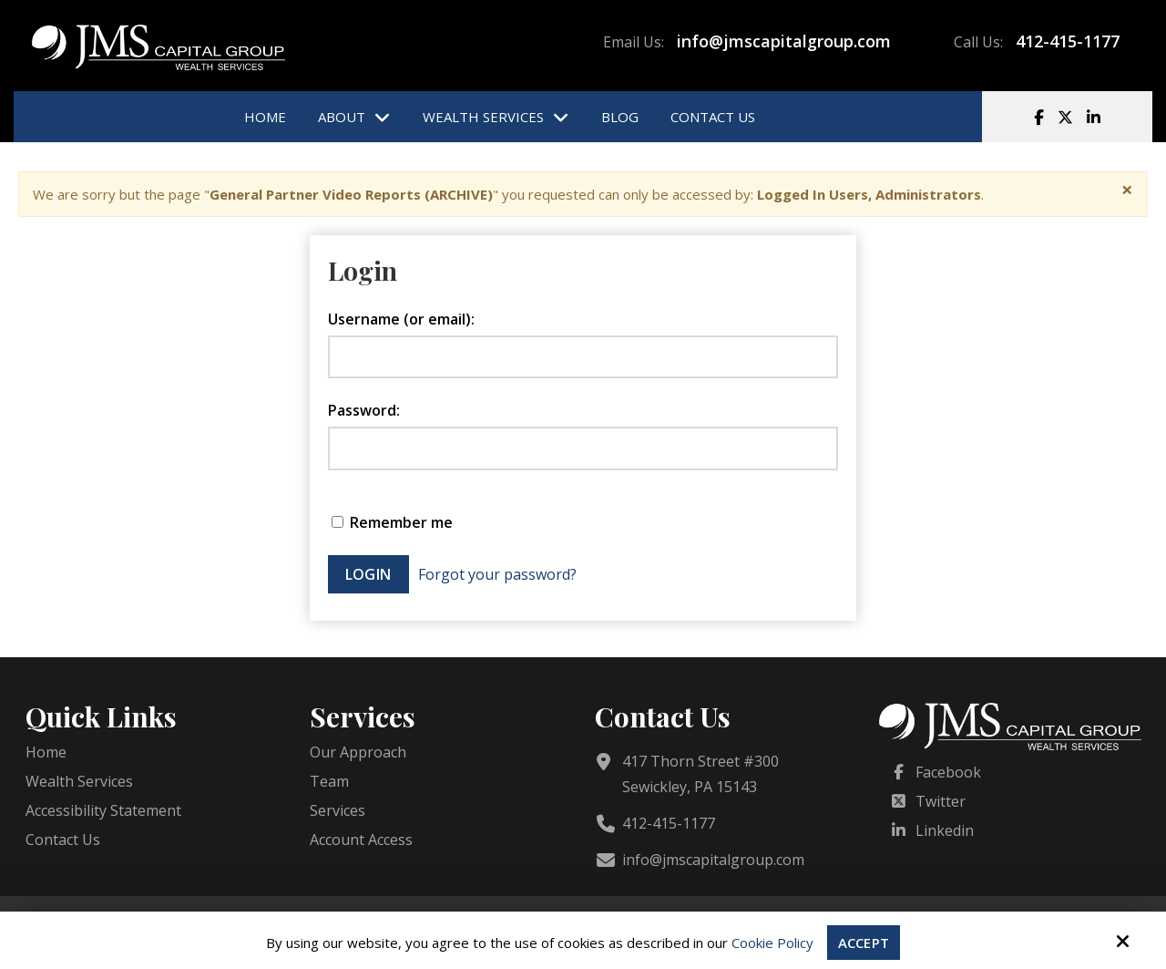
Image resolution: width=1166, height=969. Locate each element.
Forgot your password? (497, 574)
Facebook (948, 772)
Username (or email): (401, 319)
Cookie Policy (772, 942)
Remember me (392, 522)
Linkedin (944, 830)
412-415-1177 (1068, 41)
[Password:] (583, 448)
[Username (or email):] (583, 357)
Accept (863, 942)
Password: (364, 410)
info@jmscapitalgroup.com (784, 41)
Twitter (940, 801)
